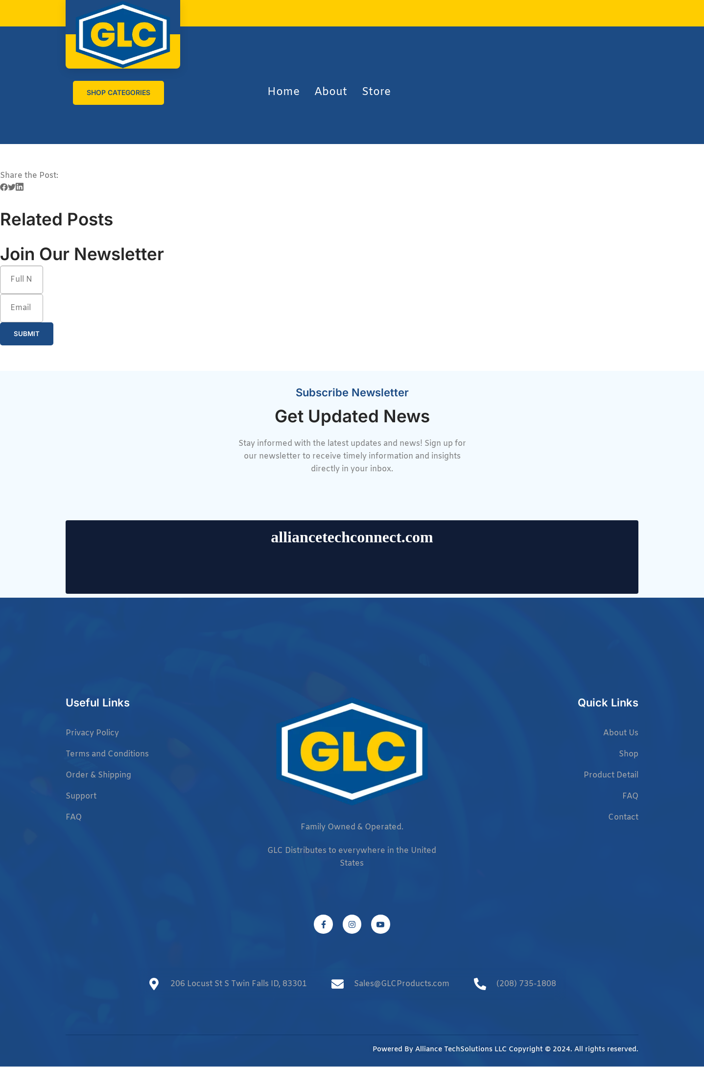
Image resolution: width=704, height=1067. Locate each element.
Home (283, 92)
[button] (4, 189)
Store (376, 92)
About (330, 92)
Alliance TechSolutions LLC (461, 1050)
